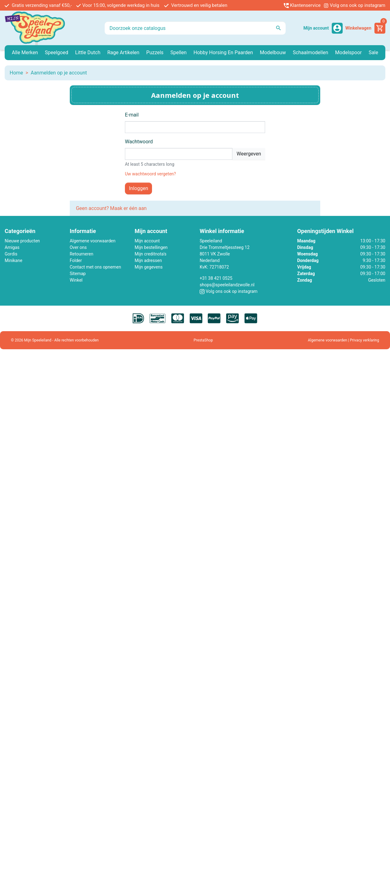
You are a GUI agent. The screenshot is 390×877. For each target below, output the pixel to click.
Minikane (13, 260)
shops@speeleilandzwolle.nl (227, 284)
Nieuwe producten (22, 240)
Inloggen (138, 188)
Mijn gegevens (149, 267)
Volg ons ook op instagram (354, 5)
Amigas (12, 247)
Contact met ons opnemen (95, 267)
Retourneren (81, 253)
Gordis (11, 253)
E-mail (132, 115)
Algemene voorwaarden (93, 240)
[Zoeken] (195, 28)
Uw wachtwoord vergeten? (150, 173)
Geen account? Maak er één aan (111, 208)
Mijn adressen (148, 260)
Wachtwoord (139, 142)
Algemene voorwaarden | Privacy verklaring (343, 340)
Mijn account (147, 240)
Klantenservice (302, 5)
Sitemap (78, 273)
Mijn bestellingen (151, 247)
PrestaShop (203, 340)
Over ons (78, 247)
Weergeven (248, 154)
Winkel (76, 280)
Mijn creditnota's (150, 253)
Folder (76, 260)
